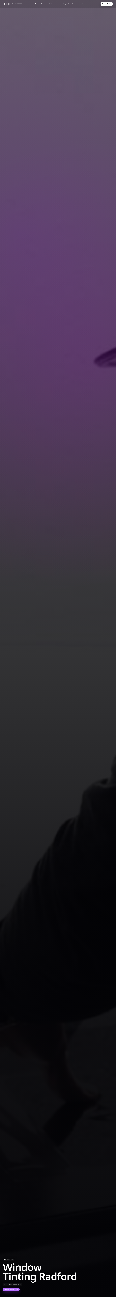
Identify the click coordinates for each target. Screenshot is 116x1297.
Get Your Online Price (11, 1289)
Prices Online (106, 4)
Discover (85, 4)
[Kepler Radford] (12, 4)
